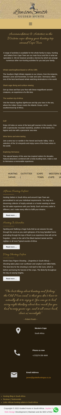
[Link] (30, 9)
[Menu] (30, 24)
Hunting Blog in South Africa (14, 396)
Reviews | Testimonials (12, 399)
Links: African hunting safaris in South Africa (20, 402)
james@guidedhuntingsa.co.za (38, 378)
